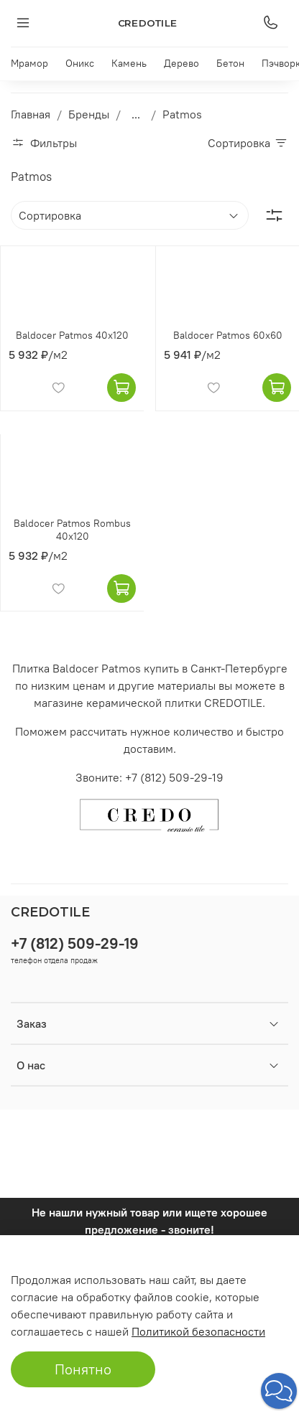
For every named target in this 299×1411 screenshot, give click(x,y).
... (136, 114)
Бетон (230, 63)
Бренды (88, 114)
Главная (30, 114)
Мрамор (29, 63)
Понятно (83, 1369)
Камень (129, 63)
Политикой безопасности (198, 1331)
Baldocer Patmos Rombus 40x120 (72, 530)
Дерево (181, 63)
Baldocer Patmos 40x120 (72, 335)
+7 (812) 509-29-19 (75, 943)
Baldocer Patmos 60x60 (227, 335)
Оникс (79, 63)
